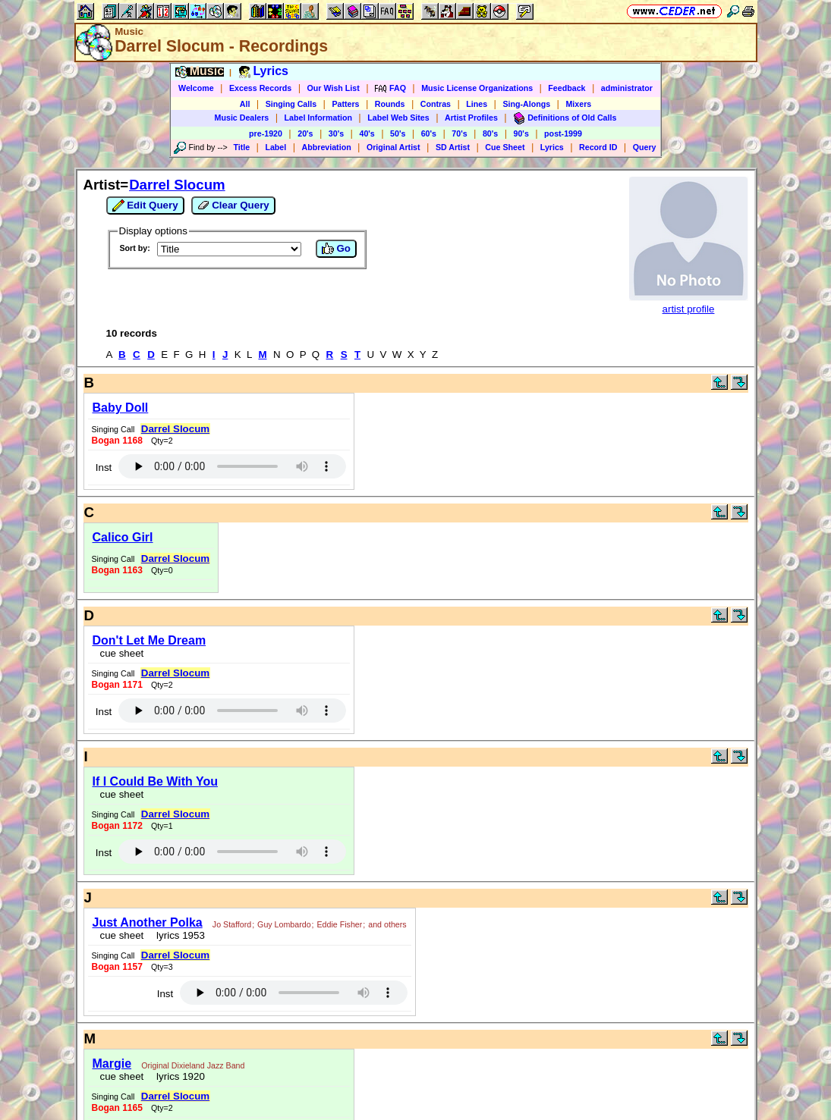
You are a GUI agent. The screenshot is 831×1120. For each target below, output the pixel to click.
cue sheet (122, 653)
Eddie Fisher (340, 924)
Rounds (390, 103)
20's (305, 133)
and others (387, 924)
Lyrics (552, 147)
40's (366, 133)
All (245, 103)
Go (336, 249)
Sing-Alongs (526, 103)
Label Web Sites (398, 117)
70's (459, 133)
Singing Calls (291, 103)
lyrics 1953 (178, 935)
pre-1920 (265, 133)
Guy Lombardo (284, 924)
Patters (345, 103)
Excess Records (260, 88)
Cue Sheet (504, 147)
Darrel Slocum (177, 185)
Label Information (318, 117)
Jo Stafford (231, 924)
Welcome (196, 88)
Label (275, 147)
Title (241, 147)
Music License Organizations (477, 88)
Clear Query (233, 205)
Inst (104, 467)
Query (644, 147)
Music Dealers (242, 117)
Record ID (598, 147)
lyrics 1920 (178, 1076)
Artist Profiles (471, 117)
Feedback (566, 88)
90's (521, 133)
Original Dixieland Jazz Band (192, 1065)
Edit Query (145, 205)
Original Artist (393, 147)
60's (428, 133)
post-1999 (563, 133)
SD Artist (453, 147)
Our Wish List (333, 88)
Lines (476, 103)
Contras (435, 103)
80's (490, 133)
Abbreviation (326, 147)
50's (397, 133)
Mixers (578, 103)
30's (336, 133)
